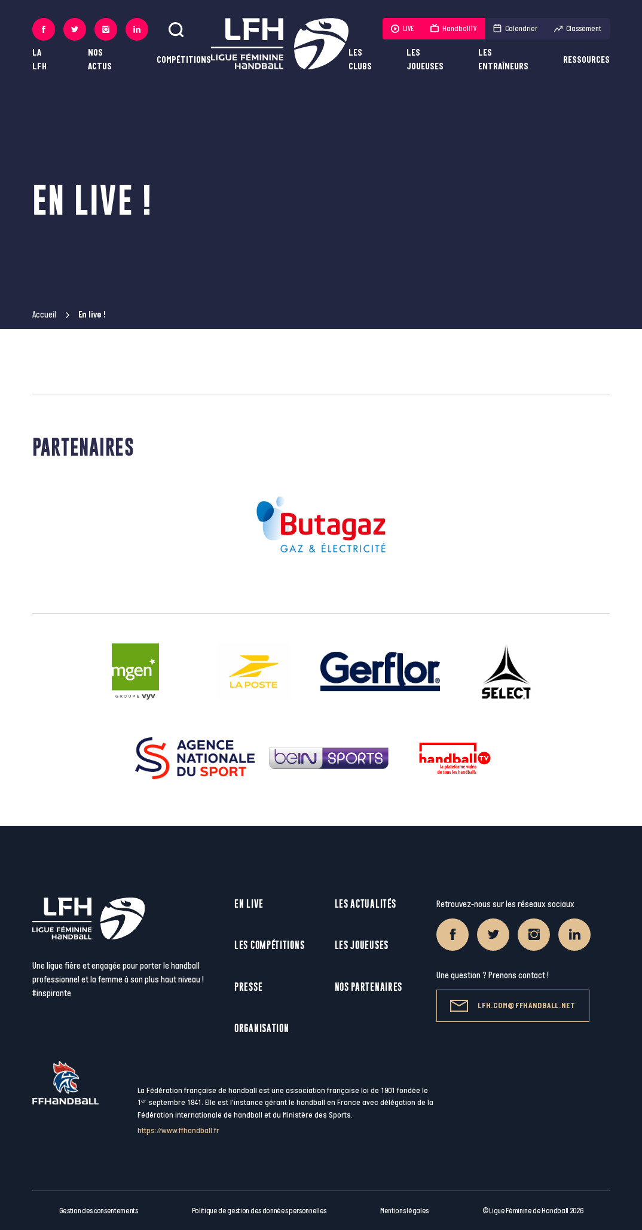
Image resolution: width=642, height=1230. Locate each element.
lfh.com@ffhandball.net (512, 1006)
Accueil (44, 315)
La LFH (39, 59)
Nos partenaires (369, 987)
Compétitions (184, 60)
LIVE (402, 28)
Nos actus (100, 59)
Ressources (586, 60)
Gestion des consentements (98, 1211)
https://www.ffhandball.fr (178, 1130)
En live (249, 903)
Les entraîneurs (503, 59)
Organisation (261, 1028)
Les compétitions (269, 945)
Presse (248, 987)
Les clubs (360, 59)
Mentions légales (404, 1211)
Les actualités (365, 903)
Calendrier (515, 28)
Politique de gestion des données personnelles (259, 1211)
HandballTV (453, 28)
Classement (577, 28)
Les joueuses (425, 59)
